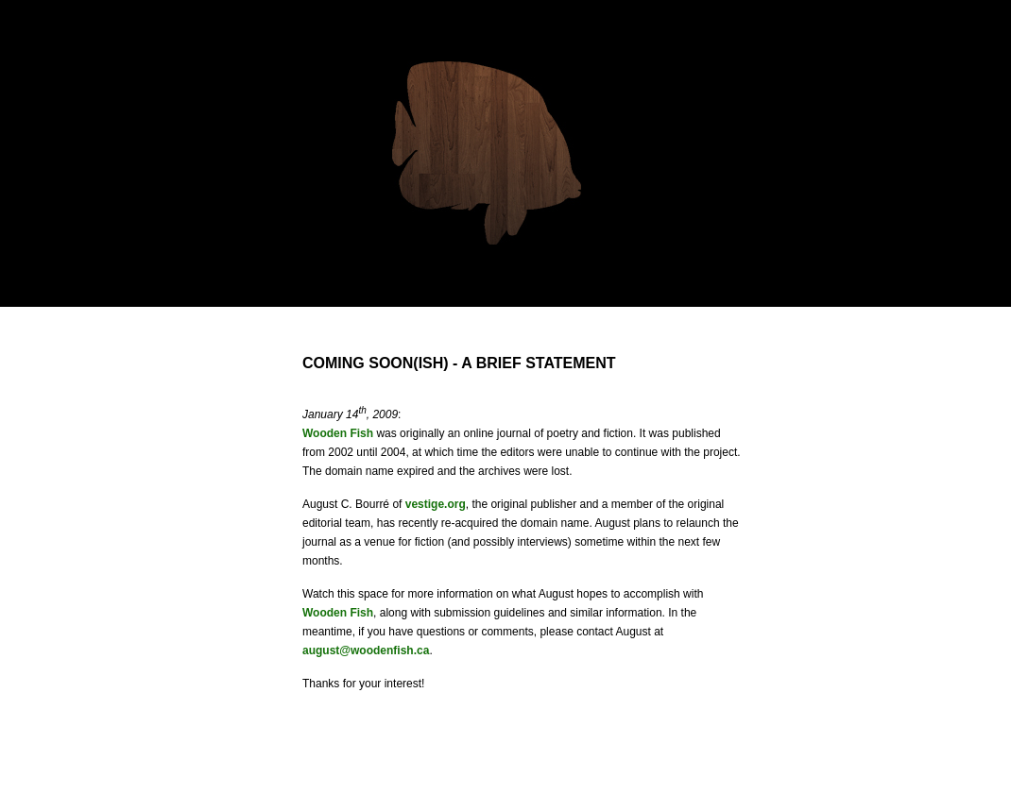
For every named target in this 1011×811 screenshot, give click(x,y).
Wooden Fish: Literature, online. (486, 153)
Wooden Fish (337, 433)
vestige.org (435, 504)
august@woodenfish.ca (365, 650)
